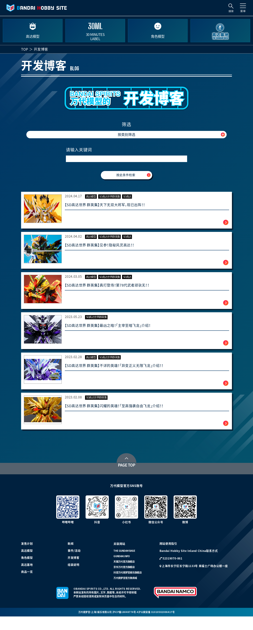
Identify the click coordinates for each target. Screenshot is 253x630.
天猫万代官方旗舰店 (124, 574)
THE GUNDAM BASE (124, 564)
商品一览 (27, 584)
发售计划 (27, 556)
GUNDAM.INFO (121, 569)
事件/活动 (74, 563)
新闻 (70, 556)
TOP (24, 49)
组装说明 (73, 577)
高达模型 (27, 563)
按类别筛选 (126, 134)
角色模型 (27, 570)
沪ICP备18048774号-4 (126, 625)
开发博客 (73, 570)
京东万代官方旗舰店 (124, 580)
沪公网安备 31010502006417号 (158, 625)
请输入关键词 (79, 150)
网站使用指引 (168, 556)
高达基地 (27, 577)
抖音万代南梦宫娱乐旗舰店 (127, 585)
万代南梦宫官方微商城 (125, 591)
